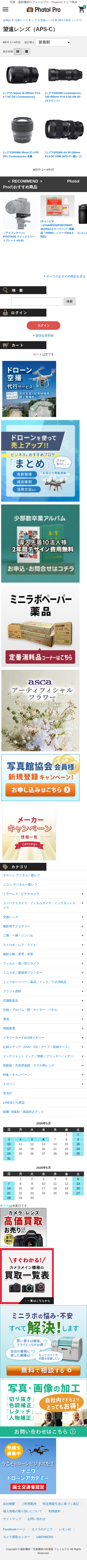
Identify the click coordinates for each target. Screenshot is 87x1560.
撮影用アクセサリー (16, 926)
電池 (6, 1019)
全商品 (7, 20)
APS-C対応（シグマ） (71, 20)
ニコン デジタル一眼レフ (20, 884)
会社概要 (9, 1503)
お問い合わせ (36, 1519)
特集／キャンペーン (16, 1074)
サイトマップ (12, 1519)
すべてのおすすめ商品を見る (66, 276)
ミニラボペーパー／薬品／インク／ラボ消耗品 (34, 982)
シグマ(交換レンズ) (43, 20)
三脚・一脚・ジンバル (18, 935)
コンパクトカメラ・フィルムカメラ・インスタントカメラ (39, 905)
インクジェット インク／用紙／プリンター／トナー (38, 1056)
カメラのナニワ (42, 1529)
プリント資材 (12, 991)
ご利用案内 (28, 1503)
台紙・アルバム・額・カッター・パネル (30, 1009)
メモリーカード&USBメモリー (23, 1037)
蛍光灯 (7, 1093)
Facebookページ (14, 1529)
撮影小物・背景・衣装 (18, 954)
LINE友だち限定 (14, 1102)
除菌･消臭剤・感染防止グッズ (23, 1112)
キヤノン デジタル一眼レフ (21, 875)
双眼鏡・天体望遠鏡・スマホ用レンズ (28, 1065)
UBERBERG (44, 1537)
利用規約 (54, 1511)
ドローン (9, 1084)
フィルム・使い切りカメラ (21, 963)
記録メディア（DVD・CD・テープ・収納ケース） (37, 1047)
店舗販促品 (10, 1000)
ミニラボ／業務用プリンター (22, 972)
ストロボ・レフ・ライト (19, 945)
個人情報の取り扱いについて (22, 1511)
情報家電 (9, 1028)
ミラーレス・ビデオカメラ (21, 894)
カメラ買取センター (16, 1537)
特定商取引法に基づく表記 (61, 1503)
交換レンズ (21, 20)
